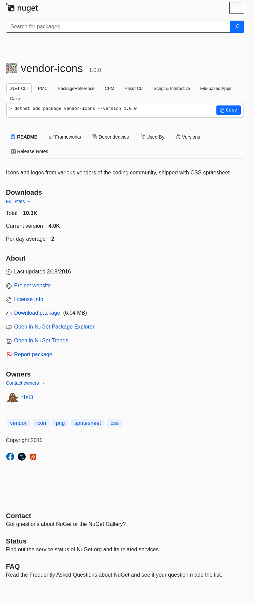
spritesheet (88, 423)
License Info (28, 299)
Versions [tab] (188, 137)
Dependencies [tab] (110, 137)
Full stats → (18, 201)
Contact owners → (25, 383)
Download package (37, 313)
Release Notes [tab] (29, 151)
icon (41, 423)
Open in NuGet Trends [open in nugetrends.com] (41, 340)
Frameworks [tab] (65, 137)
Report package (33, 354)
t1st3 (27, 397)
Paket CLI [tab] (134, 88)
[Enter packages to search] (118, 27)
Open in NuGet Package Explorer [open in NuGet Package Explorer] (54, 327)
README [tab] (24, 137)
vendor (18, 423)
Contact (18, 516)
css (115, 423)
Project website (32, 285)
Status (16, 541)
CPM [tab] (109, 88)
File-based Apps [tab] (215, 88)
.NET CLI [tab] (19, 88)
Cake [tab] (15, 98)
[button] (228, 110)
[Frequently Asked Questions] (13, 566)
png (60, 423)
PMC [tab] (42, 88)
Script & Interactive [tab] (172, 88)
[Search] (237, 27)
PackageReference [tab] (76, 88)
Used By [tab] (153, 137)
